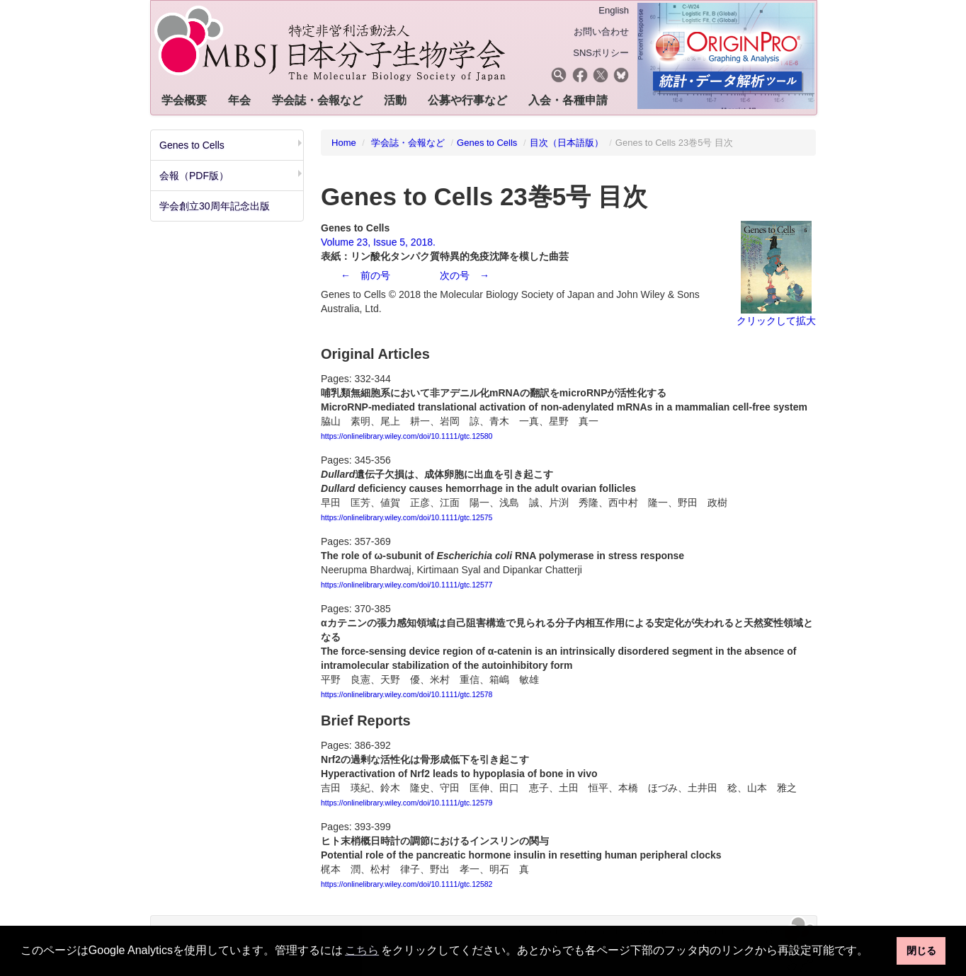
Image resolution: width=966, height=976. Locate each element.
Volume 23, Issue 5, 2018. (378, 242)
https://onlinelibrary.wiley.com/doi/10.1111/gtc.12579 (406, 802)
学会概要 (184, 100)
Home (343, 142)
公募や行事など (467, 100)
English (613, 10)
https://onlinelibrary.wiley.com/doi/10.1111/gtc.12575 (406, 517)
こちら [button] (362, 950)
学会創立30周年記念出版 (214, 206)
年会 (239, 100)
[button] (874, 952)
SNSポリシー (601, 52)
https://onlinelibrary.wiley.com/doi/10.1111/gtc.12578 (406, 694)
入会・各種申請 (568, 100)
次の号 (455, 275)
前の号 (375, 275)
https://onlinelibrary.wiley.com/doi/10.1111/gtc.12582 (406, 884)
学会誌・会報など (317, 100)
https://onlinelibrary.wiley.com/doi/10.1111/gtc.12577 (406, 584)
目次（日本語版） (566, 142)
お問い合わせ (601, 31)
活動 (395, 100)
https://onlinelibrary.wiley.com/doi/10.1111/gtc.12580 (406, 436)
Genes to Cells (192, 145)
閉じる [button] (921, 950)
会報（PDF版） (194, 175)
